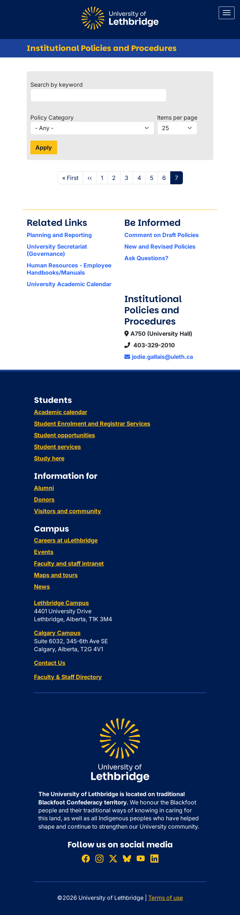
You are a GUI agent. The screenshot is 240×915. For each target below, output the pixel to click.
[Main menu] (227, 13)
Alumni (44, 487)
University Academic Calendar (69, 284)
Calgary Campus (57, 632)
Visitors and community (67, 511)
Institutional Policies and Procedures (102, 48)
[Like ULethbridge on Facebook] (85, 858)
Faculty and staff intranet (69, 563)
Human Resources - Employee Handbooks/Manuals (69, 269)
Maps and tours (56, 575)
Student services (57, 446)
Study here (49, 458)
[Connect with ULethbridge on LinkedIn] (154, 858)
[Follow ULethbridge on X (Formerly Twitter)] (113, 858)
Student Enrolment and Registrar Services (92, 423)
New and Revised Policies (160, 246)
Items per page (177, 117)
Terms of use (165, 897)
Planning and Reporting (59, 235)
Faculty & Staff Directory (68, 676)
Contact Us (49, 662)
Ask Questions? (146, 258)
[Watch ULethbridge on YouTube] (140, 858)
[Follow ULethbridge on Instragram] (99, 858)
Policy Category (52, 117)
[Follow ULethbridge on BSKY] (127, 858)
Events (43, 551)
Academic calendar (60, 412)
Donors (44, 499)
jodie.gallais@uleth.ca (158, 356)
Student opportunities (64, 435)
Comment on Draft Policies (161, 235)
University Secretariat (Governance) (57, 250)
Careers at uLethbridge (66, 540)
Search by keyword (56, 84)
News (42, 586)
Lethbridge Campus (61, 602)
